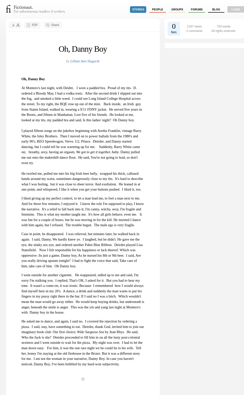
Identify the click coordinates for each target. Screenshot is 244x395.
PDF (35, 25)
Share (55, 25)
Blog (216, 9)
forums (197, 9)
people (157, 9)
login (235, 9)
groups (177, 9)
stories (138, 9)
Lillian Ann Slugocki (85, 61)
